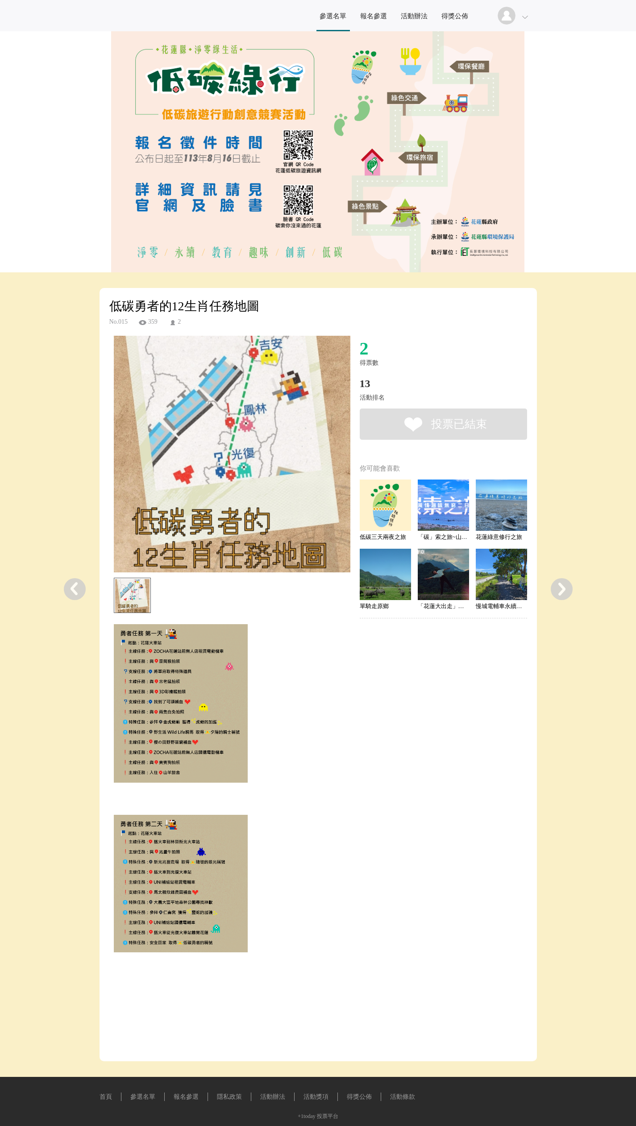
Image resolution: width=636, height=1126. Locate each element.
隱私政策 (229, 1096)
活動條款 (402, 1096)
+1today (306, 1116)
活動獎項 (315, 1096)
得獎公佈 (454, 16)
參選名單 (333, 16)
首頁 (106, 1096)
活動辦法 (414, 16)
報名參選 (373, 16)
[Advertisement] (218, 1022)
